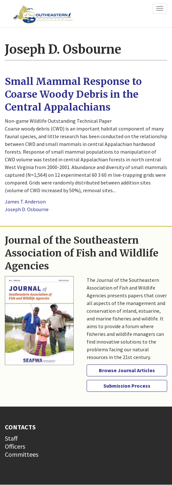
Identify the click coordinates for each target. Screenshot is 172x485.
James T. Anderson (25, 201)
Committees (21, 454)
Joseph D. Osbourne (27, 209)
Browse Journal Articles (127, 370)
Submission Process (126, 385)
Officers (15, 446)
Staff (11, 438)
